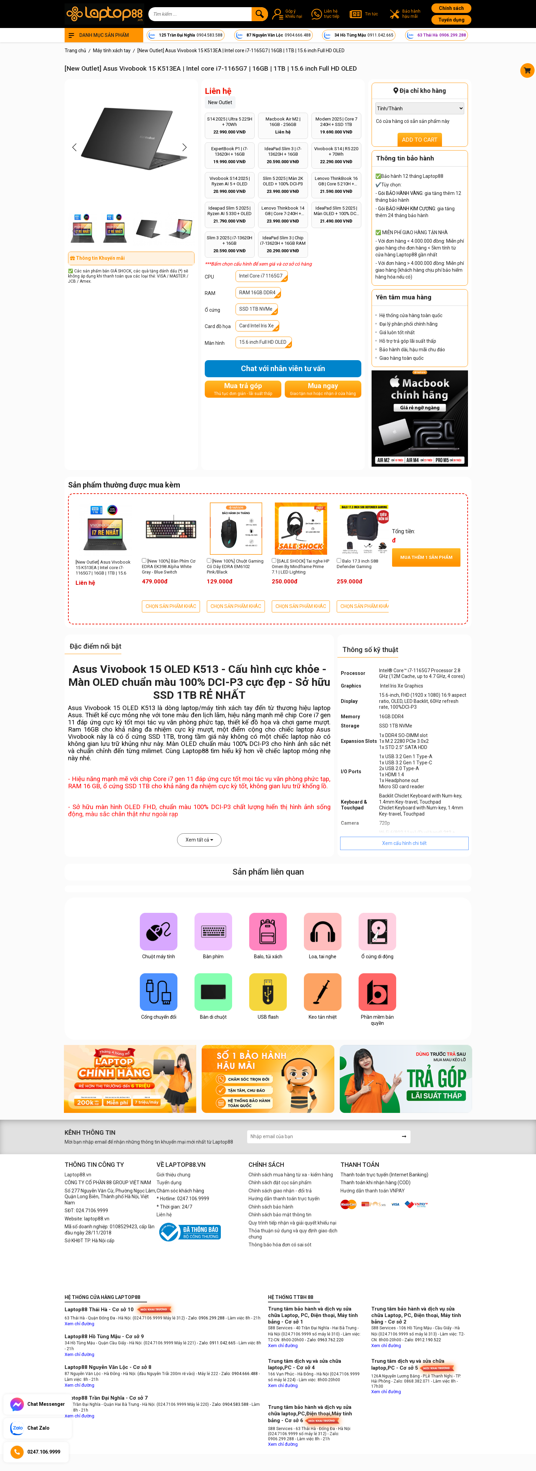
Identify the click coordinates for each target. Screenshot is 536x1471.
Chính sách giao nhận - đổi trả (280, 1190)
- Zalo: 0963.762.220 (324, 1340)
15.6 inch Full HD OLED (262, 342)
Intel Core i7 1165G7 (260, 276)
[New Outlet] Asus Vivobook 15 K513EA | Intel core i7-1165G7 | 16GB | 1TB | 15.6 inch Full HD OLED (103, 568)
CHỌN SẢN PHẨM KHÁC (171, 606)
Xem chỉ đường (79, 1323)
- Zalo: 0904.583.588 (229, 1404)
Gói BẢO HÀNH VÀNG (400, 193)
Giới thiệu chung (173, 1174)
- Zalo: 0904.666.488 (238, 1373)
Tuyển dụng (451, 20)
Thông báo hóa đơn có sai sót (280, 1244)
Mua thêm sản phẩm (426, 557)
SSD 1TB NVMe (255, 309)
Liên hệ (164, 1214)
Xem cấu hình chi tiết (404, 843)
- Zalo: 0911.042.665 (217, 1343)
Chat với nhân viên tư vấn (283, 368)
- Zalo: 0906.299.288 (206, 1318)
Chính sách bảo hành (271, 1207)
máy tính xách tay (227, 708)
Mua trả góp (243, 389)
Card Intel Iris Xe (256, 325)
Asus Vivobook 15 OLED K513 (111, 708)
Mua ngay (323, 389)
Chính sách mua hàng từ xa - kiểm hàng (291, 1174)
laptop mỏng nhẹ (307, 751)
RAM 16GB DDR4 (257, 292)
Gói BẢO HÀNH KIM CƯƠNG (406, 208)
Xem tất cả (199, 840)
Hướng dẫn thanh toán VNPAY (372, 1190)
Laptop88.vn (78, 1174)
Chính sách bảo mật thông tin (280, 1214)
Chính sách (451, 8)
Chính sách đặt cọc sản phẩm (280, 1182)
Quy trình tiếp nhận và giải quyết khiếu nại (292, 1223)
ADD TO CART (420, 139)
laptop (190, 708)
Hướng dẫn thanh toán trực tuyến (284, 1198)
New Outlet (220, 102)
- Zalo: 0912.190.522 (421, 1340)
